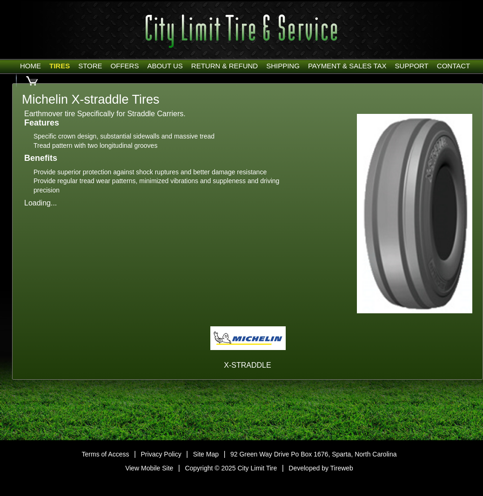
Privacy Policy (161, 454)
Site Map (206, 454)
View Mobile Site (149, 468)
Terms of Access (105, 454)
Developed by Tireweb (320, 468)
